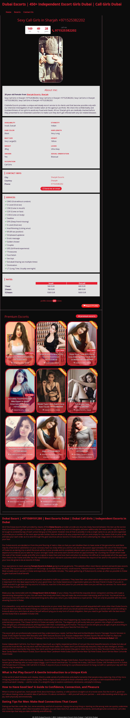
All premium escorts (86, 315)
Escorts (17, 9)
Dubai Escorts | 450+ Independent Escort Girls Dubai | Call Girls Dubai (62, 4)
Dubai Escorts (55, 526)
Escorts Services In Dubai (103, 637)
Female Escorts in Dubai (41, 565)
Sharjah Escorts (33, 93)
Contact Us (28, 9)
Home (8, 9)
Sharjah (44, 93)
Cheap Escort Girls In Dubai (44, 592)
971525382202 (64, 29)
